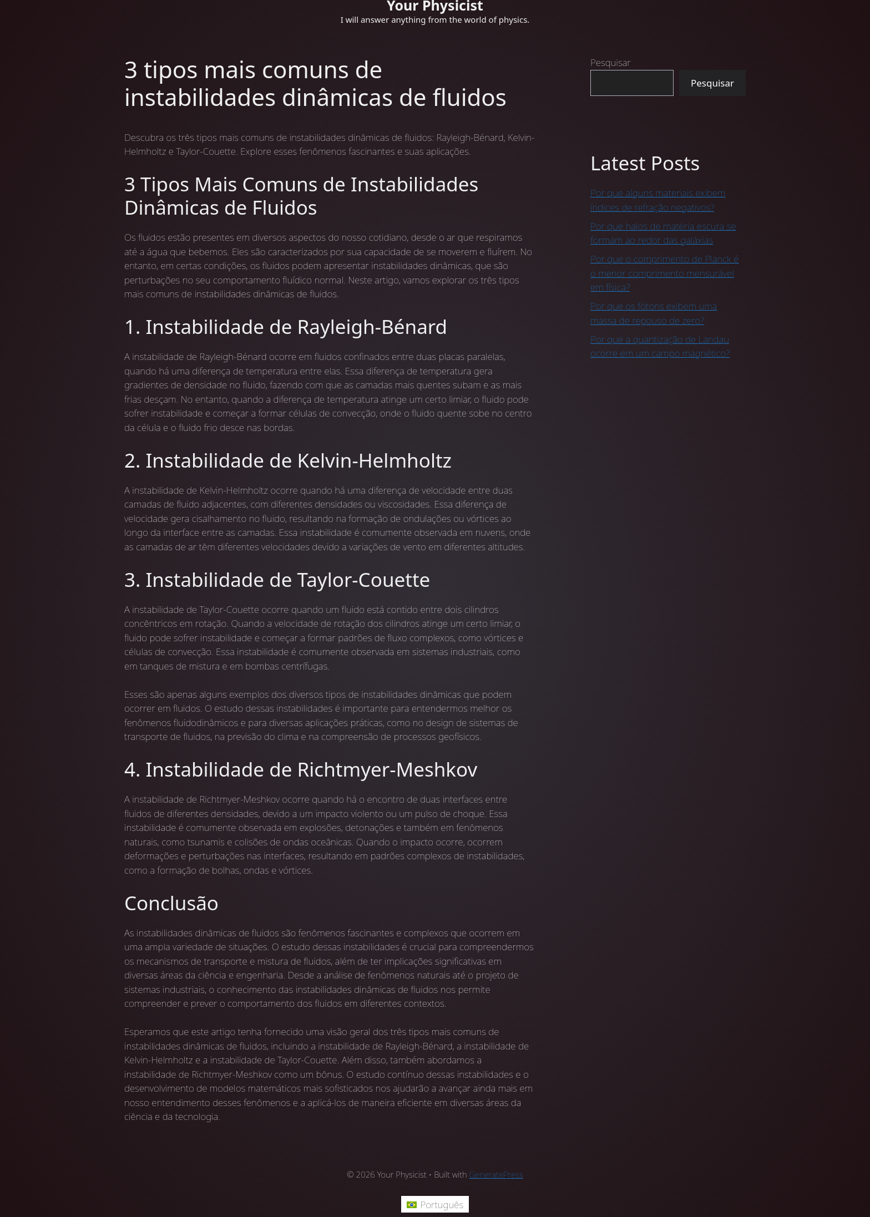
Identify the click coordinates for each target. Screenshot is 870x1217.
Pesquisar (610, 62)
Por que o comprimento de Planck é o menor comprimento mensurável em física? (664, 272)
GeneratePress (496, 1174)
